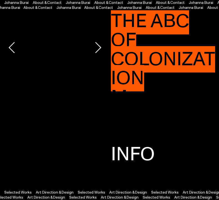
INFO (133, 154)
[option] (55, 47)
